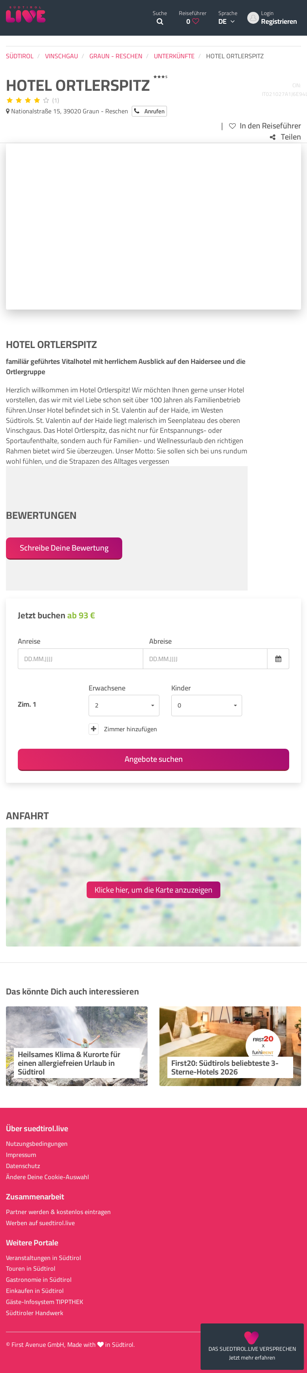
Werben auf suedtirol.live (40, 1223)
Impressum (21, 1154)
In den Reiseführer (265, 126)
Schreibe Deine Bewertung (64, 547)
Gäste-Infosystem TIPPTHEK (44, 1301)
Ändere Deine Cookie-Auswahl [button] (47, 1177)
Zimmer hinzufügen (123, 729)
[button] (124, 705)
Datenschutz (23, 1165)
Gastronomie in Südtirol (39, 1279)
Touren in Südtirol (30, 1268)
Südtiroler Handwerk (34, 1313)
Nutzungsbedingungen (37, 1143)
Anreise (29, 641)
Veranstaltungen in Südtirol (43, 1257)
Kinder (181, 688)
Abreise (160, 641)
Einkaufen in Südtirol (35, 1290)
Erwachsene (107, 688)
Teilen (285, 137)
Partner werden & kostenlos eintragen (58, 1211)
